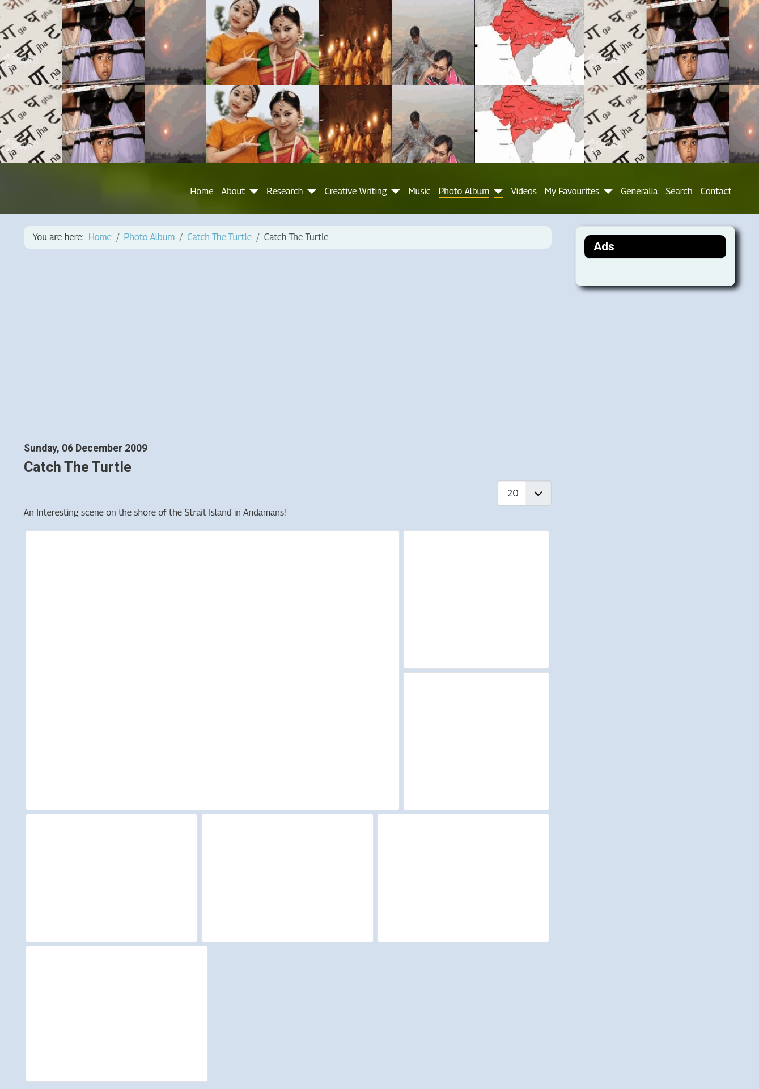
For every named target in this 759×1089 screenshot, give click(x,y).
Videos (523, 191)
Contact (716, 191)
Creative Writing (355, 191)
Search (679, 191)
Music (419, 191)
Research (284, 191)
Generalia (639, 191)
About (233, 191)
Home (202, 191)
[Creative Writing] (393, 191)
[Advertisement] (288, 345)
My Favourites (572, 191)
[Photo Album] (496, 191)
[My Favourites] (606, 191)
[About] (251, 191)
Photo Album (464, 191)
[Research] (309, 191)
